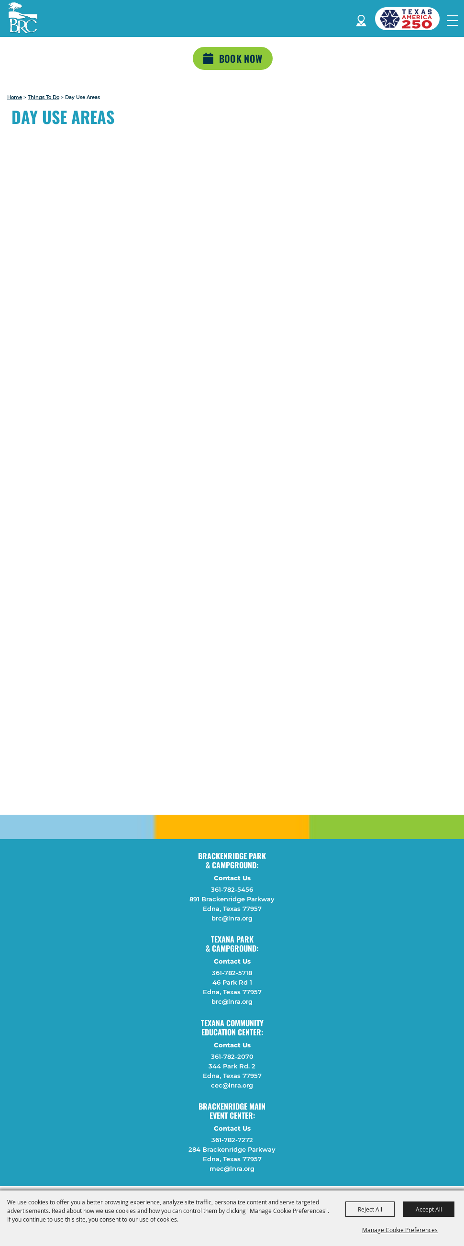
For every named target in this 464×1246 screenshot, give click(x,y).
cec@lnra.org (232, 1085)
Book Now (240, 58)
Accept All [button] (429, 1209)
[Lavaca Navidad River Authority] (23, 18)
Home (14, 97)
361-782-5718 (232, 973)
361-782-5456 (232, 889)
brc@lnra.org (232, 918)
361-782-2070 (232, 1056)
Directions (361, 18)
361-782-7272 (232, 1140)
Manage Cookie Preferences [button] (400, 1230)
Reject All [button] (370, 1209)
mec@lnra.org (232, 1168)
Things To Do (43, 97)
